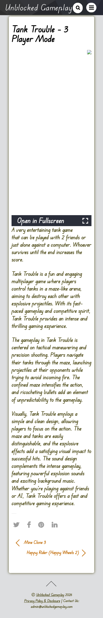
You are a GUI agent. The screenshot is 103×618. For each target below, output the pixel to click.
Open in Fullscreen (40, 220)
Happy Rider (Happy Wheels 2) (47, 552)
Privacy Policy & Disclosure (42, 601)
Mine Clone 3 (35, 542)
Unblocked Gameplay (50, 594)
